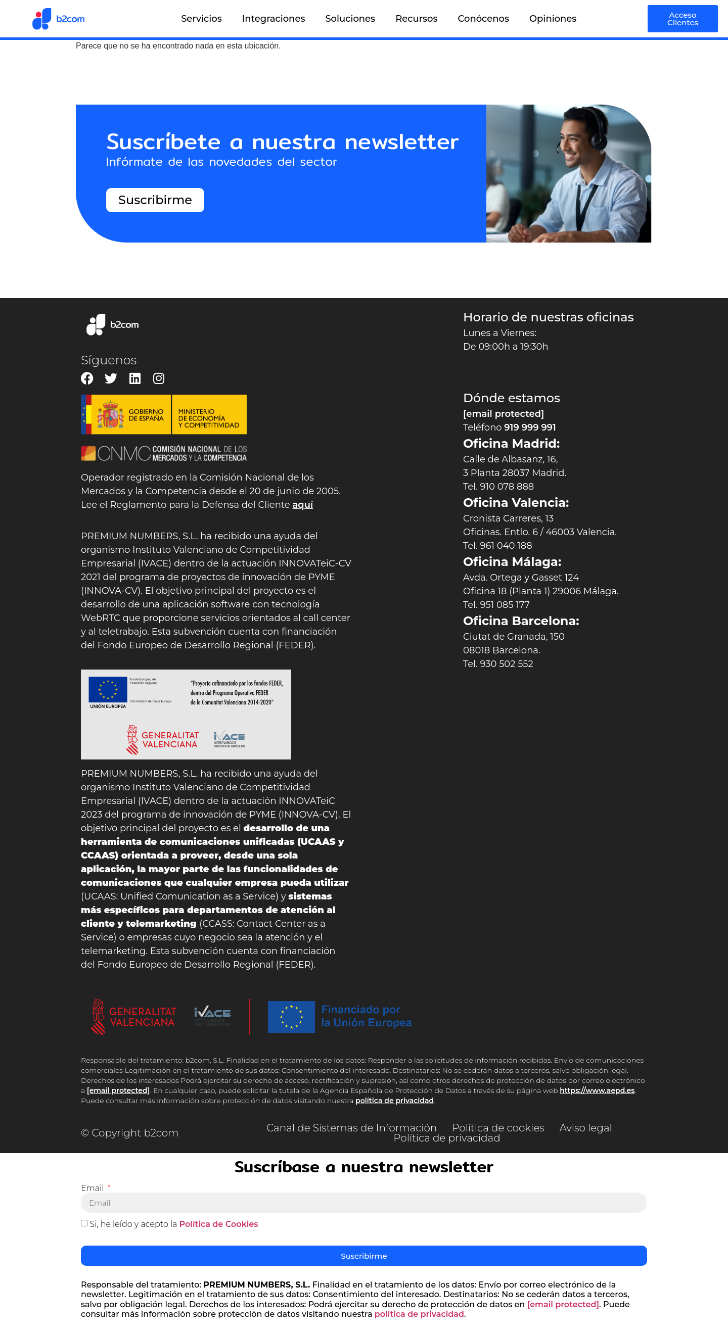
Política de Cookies (218, 1224)
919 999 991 (530, 427)
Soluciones (350, 19)
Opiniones (552, 19)
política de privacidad (394, 1100)
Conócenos (483, 19)
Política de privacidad (446, 1138)
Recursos (416, 19)
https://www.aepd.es (597, 1090)
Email (93, 1188)
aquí (302, 504)
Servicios (201, 19)
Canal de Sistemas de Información (351, 1128)
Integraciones (273, 19)
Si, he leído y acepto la (173, 1224)
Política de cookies (498, 1128)
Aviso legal (586, 1128)
